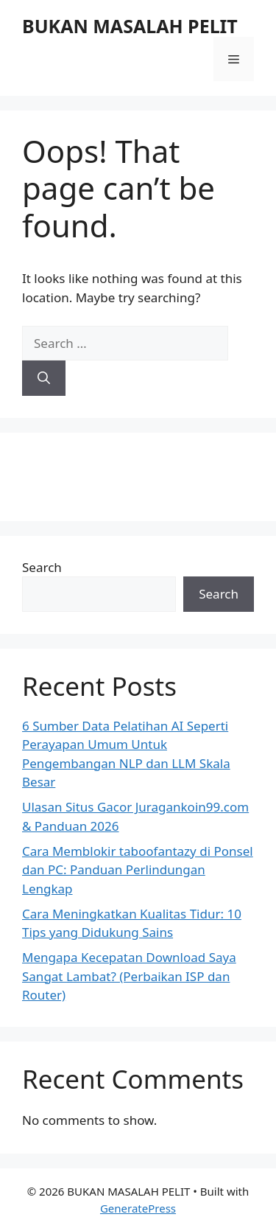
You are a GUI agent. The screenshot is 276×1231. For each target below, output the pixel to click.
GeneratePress (138, 1208)
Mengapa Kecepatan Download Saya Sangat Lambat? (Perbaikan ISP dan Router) (129, 976)
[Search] (44, 378)
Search (42, 567)
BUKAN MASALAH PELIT (130, 25)
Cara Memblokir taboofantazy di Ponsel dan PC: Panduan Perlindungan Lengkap (137, 870)
